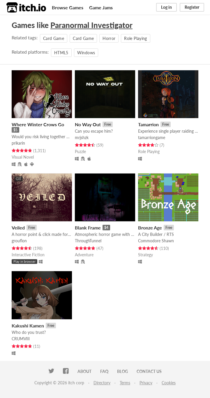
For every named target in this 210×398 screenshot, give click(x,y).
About (84, 371)
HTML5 (61, 52)
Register (192, 7)
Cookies (169, 382)
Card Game (53, 38)
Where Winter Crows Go (38, 124)
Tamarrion (148, 124)
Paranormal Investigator (91, 25)
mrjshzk (82, 137)
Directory (101, 382)
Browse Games (67, 7)
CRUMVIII (21, 338)
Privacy (146, 382)
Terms (125, 382)
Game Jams (101, 7)
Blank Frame (88, 227)
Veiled (18, 227)
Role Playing (135, 38)
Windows (86, 52)
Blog (122, 371)
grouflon (19, 240)
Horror (109, 38)
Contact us (149, 371)
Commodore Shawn (156, 240)
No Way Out (88, 124)
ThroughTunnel (88, 240)
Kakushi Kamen (28, 325)
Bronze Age (150, 227)
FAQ (104, 371)
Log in (166, 7)
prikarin (18, 143)
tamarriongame (151, 137)
